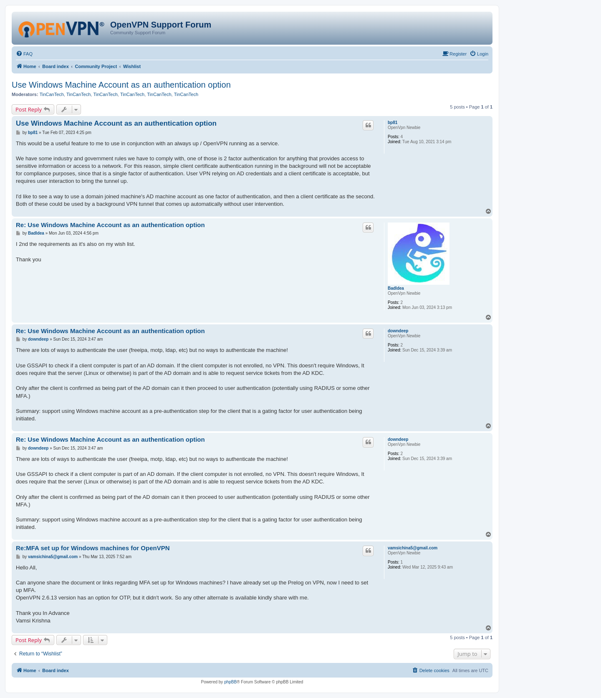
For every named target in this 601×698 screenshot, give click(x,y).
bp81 (392, 122)
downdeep (398, 331)
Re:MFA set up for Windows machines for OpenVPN (93, 547)
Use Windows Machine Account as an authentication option (121, 84)
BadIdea (396, 288)
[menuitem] (24, 54)
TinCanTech (52, 94)
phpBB (230, 682)
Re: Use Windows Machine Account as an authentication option (110, 224)
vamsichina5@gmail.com (412, 548)
